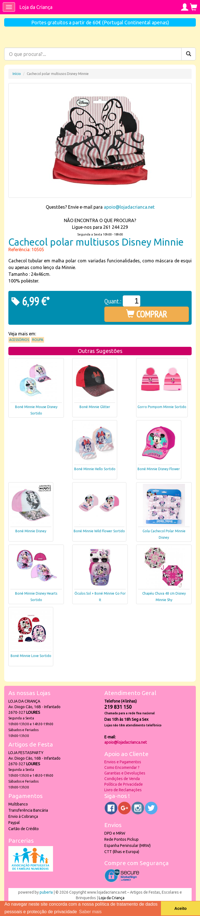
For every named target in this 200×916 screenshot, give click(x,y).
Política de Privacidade (123, 784)
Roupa (37, 340)
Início (17, 74)
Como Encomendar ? (121, 767)
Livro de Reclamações (123, 790)
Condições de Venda (122, 778)
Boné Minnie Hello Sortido (94, 469)
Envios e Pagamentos (122, 762)
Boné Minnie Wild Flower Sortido (99, 531)
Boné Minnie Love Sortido (31, 656)
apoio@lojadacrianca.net (129, 206)
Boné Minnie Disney (30, 531)
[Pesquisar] (188, 54)
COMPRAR (146, 314)
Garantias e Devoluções (124, 773)
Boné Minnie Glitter (94, 407)
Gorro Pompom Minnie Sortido (162, 407)
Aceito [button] (180, 908)
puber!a (46, 892)
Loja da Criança (35, 7)
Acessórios (19, 340)
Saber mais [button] (90, 911)
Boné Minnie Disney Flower (159, 469)
